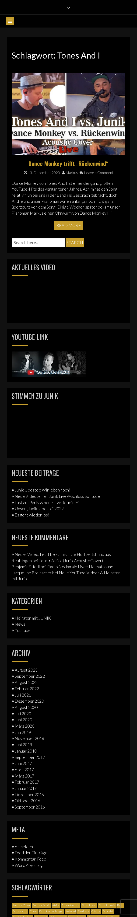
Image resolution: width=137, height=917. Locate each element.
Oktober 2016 (27, 800)
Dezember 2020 (29, 701)
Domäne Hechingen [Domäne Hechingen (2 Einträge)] (51, 911)
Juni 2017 (23, 763)
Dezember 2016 (29, 794)
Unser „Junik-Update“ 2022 (39, 508)
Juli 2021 (23, 694)
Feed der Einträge (31, 852)
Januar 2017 (26, 788)
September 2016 (30, 806)
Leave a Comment (96, 172)
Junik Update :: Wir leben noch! (42, 489)
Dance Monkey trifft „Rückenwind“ (68, 163)
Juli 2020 (23, 713)
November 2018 (29, 738)
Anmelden (24, 846)
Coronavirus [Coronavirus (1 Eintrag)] (20, 911)
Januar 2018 (26, 750)
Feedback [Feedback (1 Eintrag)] (83, 911)
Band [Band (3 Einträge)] (120, 905)
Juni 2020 (23, 719)
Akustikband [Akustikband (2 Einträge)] (88, 905)
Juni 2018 (23, 744)
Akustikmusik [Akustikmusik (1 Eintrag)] (106, 905)
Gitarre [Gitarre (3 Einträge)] (95, 911)
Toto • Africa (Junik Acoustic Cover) (71, 560)
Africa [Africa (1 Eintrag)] (56, 905)
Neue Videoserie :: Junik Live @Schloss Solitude (57, 496)
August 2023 (26, 670)
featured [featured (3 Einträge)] (71, 911)
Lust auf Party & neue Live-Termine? (46, 502)
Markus (70, 172)
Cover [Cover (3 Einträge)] (33, 911)
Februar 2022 (27, 688)
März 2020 (24, 726)
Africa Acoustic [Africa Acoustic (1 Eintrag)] (70, 905)
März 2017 (24, 775)
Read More (68, 225)
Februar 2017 (27, 782)
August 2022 (26, 682)
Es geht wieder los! (32, 514)
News (20, 624)
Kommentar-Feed (30, 858)
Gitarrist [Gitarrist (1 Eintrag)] (107, 911)
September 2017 (30, 757)
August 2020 (26, 707)
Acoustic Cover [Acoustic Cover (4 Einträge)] (21, 905)
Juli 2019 (23, 732)
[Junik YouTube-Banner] (49, 363)
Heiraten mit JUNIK (33, 618)
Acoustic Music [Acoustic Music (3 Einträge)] (41, 905)
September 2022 (30, 676)
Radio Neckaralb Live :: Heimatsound (80, 566)
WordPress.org (29, 865)
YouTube (23, 630)
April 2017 (24, 769)
